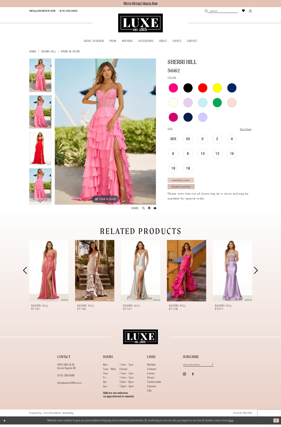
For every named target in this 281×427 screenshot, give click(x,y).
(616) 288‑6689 (66, 378)
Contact (151, 371)
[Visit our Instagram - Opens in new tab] (184, 377)
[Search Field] (221, 11)
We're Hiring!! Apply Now (140, 3)
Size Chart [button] (245, 129)
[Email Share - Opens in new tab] (155, 208)
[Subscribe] (216, 367)
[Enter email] (201, 367)
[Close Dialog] (5, 423)
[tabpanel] (40, 76)
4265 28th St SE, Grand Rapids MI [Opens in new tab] (66, 368)
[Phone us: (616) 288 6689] (68, 11)
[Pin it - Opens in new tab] (149, 208)
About (150, 380)
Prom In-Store (70, 51)
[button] (250, 11)
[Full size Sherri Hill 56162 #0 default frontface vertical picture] (105, 132)
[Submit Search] (206, 11)
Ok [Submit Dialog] (275, 423)
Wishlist (151, 367)
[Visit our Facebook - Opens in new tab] (193, 377)
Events (151, 376)
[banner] (140, 23)
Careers (151, 389)
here (230, 423)
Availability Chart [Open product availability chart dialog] (182, 181)
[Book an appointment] (42, 11)
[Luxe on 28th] (140, 339)
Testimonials (154, 385)
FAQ (149, 393)
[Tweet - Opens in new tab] (143, 208)
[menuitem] (42, 11)
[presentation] (48, 273)
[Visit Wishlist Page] (243, 11)
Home (32, 51)
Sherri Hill (48, 51)
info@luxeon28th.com (69, 385)
